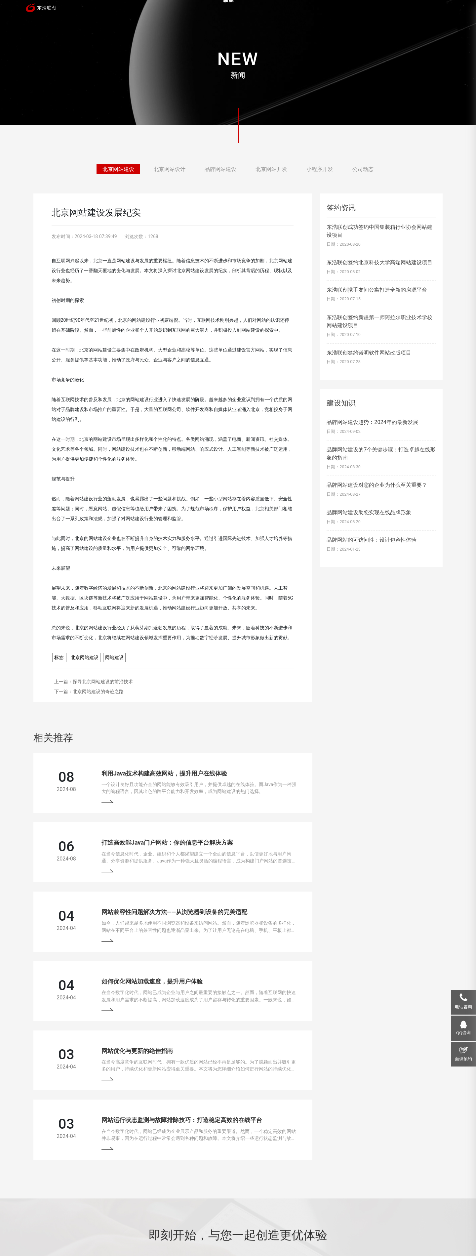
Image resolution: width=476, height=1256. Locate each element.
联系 (427, 12)
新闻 (347, 12)
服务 (306, 12)
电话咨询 (463, 1007)
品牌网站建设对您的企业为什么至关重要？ (377, 485)
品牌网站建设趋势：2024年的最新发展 (372, 422)
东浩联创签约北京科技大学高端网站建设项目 (379, 262)
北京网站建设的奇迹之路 (98, 691)
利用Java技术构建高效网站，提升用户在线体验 (146, 770)
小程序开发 (319, 169)
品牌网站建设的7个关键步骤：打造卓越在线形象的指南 (381, 453)
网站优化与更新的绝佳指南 (118, 913)
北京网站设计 (169, 169)
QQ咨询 (463, 1032)
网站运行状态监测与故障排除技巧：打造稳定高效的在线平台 (374, 913)
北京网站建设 (118, 169)
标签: (59, 657)
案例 (266, 12)
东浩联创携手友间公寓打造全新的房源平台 (377, 290)
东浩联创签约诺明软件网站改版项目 (369, 353)
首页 (226, 12)
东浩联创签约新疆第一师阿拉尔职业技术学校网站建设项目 (379, 321)
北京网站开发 (271, 169)
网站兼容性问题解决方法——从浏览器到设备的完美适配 (156, 842)
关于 (387, 12)
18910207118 (381, 1178)
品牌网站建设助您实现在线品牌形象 (369, 512)
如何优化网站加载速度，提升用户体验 (344, 842)
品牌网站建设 (220, 169)
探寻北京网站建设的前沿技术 (103, 681)
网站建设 (114, 657)
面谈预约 (463, 1059)
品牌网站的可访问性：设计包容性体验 (371, 540)
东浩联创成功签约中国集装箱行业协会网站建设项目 (379, 231)
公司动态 (363, 169)
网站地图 (225, 1232)
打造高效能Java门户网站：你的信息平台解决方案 (359, 770)
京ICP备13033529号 (193, 1232)
